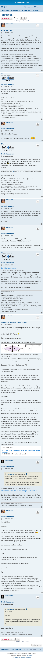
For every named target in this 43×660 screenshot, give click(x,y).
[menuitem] (6, 7)
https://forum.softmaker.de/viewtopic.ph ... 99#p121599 (19, 491)
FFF (2, 73)
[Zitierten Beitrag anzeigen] (27, 474)
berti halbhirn (9, 23)
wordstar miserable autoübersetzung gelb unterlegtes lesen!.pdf (21, 451)
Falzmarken (6, 15)
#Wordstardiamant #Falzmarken (14, 322)
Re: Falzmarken (7, 84)
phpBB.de (29, 655)
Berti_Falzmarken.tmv (9, 268)
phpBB (15, 653)
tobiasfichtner (9, 460)
